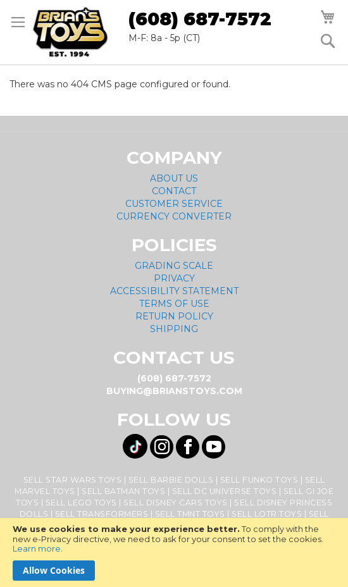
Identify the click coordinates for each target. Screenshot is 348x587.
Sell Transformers (102, 514)
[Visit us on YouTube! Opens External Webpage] (213, 447)
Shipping (174, 329)
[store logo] (70, 32)
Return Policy (174, 316)
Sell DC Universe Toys (224, 491)
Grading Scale (174, 265)
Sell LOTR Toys (267, 514)
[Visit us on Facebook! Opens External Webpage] (187, 447)
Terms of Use (174, 303)
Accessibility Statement (174, 291)
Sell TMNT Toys (190, 514)
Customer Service (174, 203)
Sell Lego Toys (81, 502)
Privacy (174, 278)
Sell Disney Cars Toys (175, 502)
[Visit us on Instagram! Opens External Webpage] (161, 447)
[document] (174, 552)
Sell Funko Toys (259, 480)
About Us (174, 178)
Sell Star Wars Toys (72, 480)
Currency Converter (174, 216)
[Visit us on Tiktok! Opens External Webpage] (135, 446)
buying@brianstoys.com (174, 391)
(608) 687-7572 (199, 19)
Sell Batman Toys (123, 491)
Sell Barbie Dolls (171, 480)
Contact (174, 191)
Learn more (37, 548)
